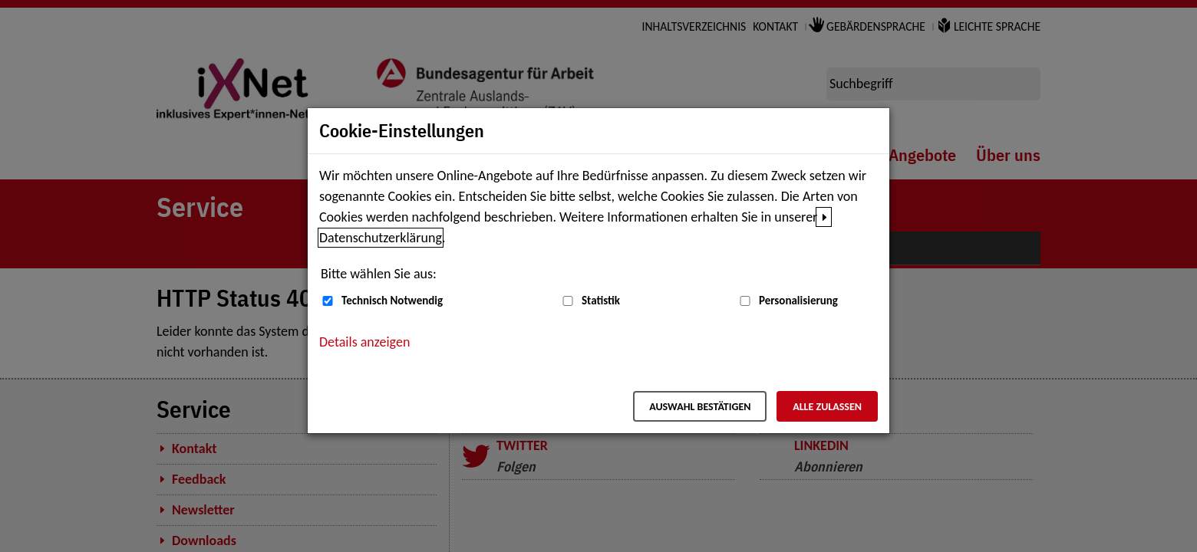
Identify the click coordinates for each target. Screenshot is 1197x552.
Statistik (601, 300)
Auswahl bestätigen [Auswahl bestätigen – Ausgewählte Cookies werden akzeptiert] (699, 406)
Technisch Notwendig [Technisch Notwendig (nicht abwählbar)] (392, 300)
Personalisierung (798, 300)
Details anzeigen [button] (364, 342)
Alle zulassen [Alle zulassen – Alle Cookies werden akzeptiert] (827, 406)
